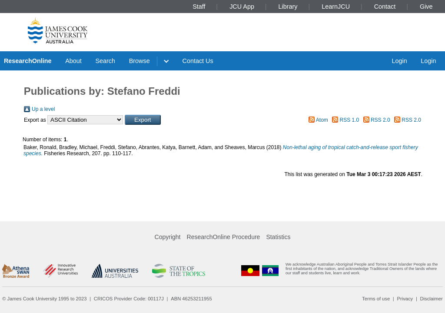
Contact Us (198, 60)
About (73, 60)
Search (105, 60)
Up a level (43, 109)
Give (426, 6)
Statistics (278, 236)
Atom (322, 120)
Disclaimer (431, 298)
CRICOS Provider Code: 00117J (129, 298)
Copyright (168, 236)
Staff (199, 6)
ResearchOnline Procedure (223, 236)
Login (399, 60)
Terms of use (376, 298)
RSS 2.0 (380, 120)
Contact (385, 6)
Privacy (405, 298)
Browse (139, 60)
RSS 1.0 (349, 120)
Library (288, 6)
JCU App (241, 6)
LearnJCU (336, 6)
